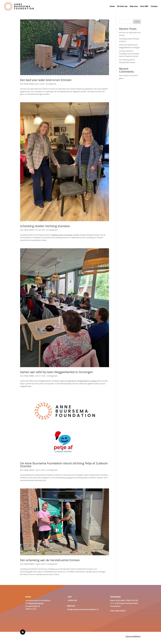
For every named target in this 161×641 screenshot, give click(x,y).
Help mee (134, 6)
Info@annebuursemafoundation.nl (82, 609)
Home (112, 6)
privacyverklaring (133, 636)
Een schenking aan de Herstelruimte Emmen (50, 560)
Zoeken (137, 22)
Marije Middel (29, 84)
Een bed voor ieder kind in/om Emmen (45, 80)
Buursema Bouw (36, 603)
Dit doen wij (122, 6)
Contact (154, 6)
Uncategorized (51, 84)
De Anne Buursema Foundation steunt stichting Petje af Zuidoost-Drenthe (64, 464)
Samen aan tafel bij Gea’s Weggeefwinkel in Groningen (56, 372)
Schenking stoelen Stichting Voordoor (45, 226)
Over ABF (144, 6)
